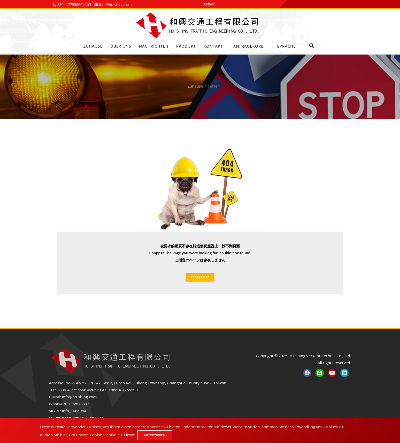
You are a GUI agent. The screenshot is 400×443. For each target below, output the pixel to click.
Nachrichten (153, 46)
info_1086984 (74, 410)
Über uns (120, 46)
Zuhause (93, 46)
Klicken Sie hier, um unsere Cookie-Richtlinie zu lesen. (88, 434)
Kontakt (213, 46)
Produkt (186, 46)
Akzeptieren (155, 435)
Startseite (200, 277)
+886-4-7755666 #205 (76, 389)
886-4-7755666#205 (73, 4)
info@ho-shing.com (79, 396)
